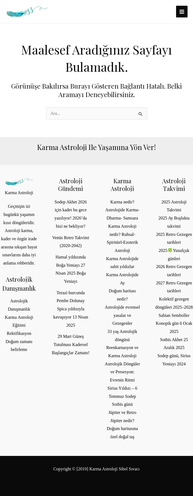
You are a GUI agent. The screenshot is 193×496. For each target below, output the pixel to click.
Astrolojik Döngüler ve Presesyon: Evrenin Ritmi (122, 372)
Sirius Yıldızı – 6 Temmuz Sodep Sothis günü (122, 396)
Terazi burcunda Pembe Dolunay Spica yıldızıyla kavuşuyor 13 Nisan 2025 (70, 308)
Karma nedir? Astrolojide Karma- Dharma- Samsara (122, 210)
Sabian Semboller (174, 315)
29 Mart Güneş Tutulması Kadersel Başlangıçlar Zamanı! (71, 344)
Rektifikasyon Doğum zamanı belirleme (19, 341)
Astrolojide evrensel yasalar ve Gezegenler (122, 315)
